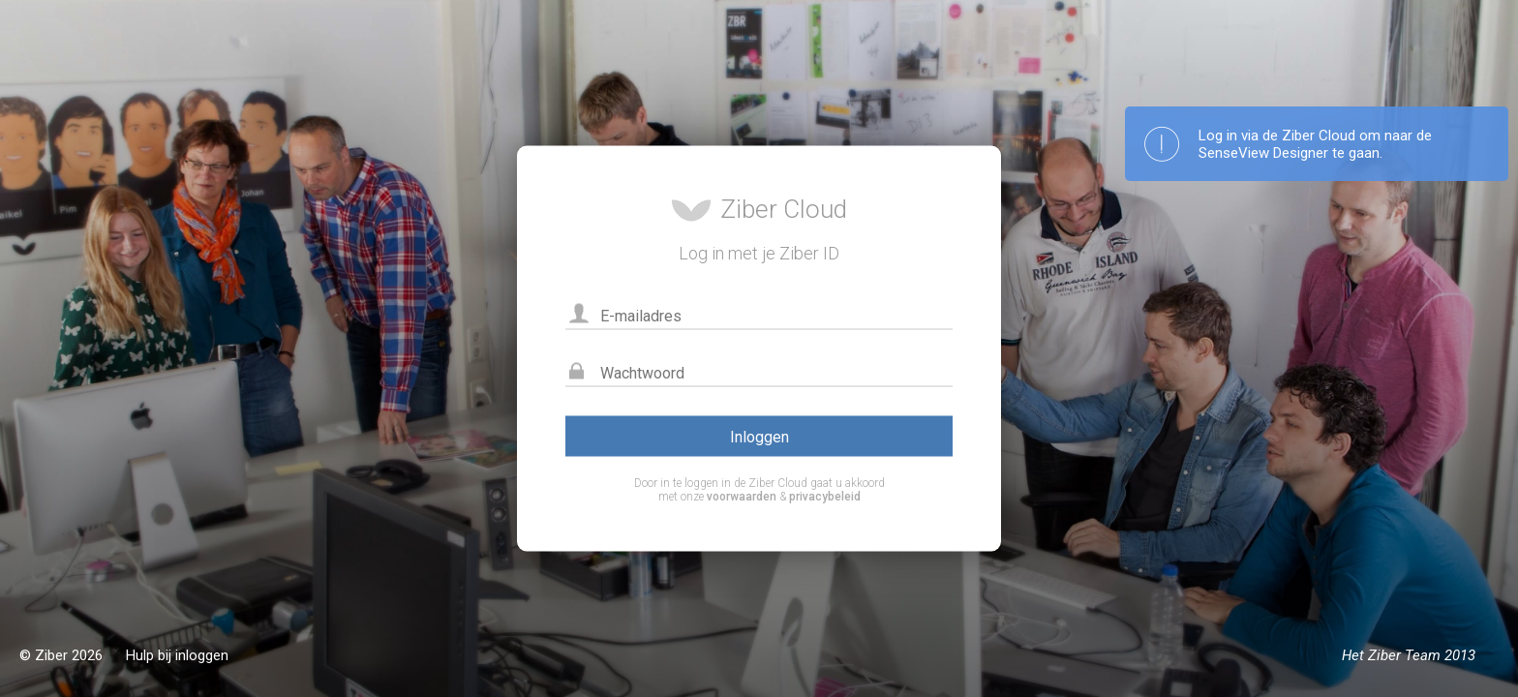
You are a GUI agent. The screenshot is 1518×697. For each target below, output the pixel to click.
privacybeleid (825, 496)
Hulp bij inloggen (177, 655)
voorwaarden (741, 496)
